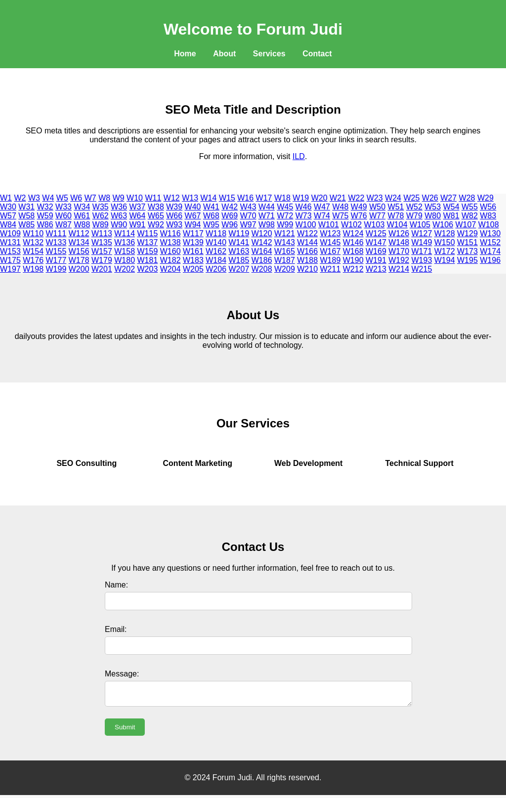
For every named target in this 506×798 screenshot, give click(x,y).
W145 (330, 242)
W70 (248, 215)
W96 (229, 224)
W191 (376, 260)
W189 (330, 260)
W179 (101, 260)
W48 (340, 207)
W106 (442, 224)
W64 (137, 215)
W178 (79, 260)
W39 (174, 207)
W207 (239, 269)
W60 (63, 215)
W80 (432, 215)
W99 (285, 224)
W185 (239, 260)
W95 (211, 224)
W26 (430, 198)
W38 (156, 207)
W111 (56, 233)
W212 (353, 269)
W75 (340, 215)
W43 (248, 207)
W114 (124, 233)
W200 (79, 269)
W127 (422, 233)
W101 (328, 224)
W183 (193, 260)
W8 (104, 198)
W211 (330, 269)
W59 (45, 215)
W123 (330, 233)
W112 (79, 233)
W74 (322, 215)
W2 (20, 198)
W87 (63, 224)
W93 (174, 224)
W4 (48, 198)
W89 (100, 224)
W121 (284, 233)
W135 (101, 242)
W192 (398, 260)
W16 (245, 198)
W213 (376, 269)
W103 (374, 224)
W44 (266, 207)
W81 (451, 215)
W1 (6, 198)
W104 (397, 224)
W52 (414, 207)
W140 (216, 242)
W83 (488, 215)
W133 (56, 242)
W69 (229, 215)
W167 (330, 251)
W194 (444, 260)
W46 (303, 207)
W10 (134, 198)
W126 (398, 233)
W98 (266, 224)
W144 (307, 242)
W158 (124, 251)
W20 (319, 198)
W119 (239, 233)
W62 (100, 215)
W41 (211, 207)
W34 (82, 207)
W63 (119, 215)
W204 (170, 269)
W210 (307, 269)
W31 (26, 207)
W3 (34, 198)
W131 (10, 242)
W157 (101, 251)
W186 (262, 260)
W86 (45, 224)
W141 (239, 242)
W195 (467, 260)
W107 (466, 224)
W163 (239, 251)
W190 (353, 260)
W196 (490, 260)
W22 (356, 198)
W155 (56, 251)
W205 (193, 269)
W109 (10, 233)
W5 (62, 198)
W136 (124, 242)
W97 (248, 224)
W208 (262, 269)
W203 (147, 269)
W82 (470, 215)
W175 (10, 260)
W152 (490, 242)
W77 (377, 215)
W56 (488, 207)
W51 (396, 207)
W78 (396, 215)
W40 (193, 207)
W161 (193, 251)
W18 (282, 198)
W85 (26, 224)
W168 (353, 251)
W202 (124, 269)
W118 (216, 233)
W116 (170, 233)
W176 (33, 260)
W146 (353, 242)
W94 (193, 224)
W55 (470, 207)
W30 (8, 207)
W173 (467, 251)
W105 (420, 224)
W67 (193, 215)
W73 (303, 215)
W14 (209, 198)
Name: (116, 585)
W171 (422, 251)
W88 (82, 224)
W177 (56, 260)
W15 (227, 198)
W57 (8, 215)
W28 (467, 198)
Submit (125, 730)
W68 (211, 215)
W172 (444, 251)
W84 (8, 224)
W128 (444, 233)
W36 (119, 207)
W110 (33, 233)
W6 (76, 198)
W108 (488, 224)
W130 (490, 233)
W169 (376, 251)
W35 (100, 207)
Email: (115, 629)
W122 (307, 233)
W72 (285, 215)
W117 (193, 233)
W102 (351, 224)
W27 (448, 198)
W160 (170, 251)
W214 (398, 269)
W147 (376, 242)
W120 (262, 233)
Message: (122, 674)
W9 (119, 198)
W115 (147, 233)
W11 (153, 198)
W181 (147, 260)
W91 (137, 224)
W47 (322, 207)
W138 (170, 242)
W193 (422, 260)
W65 (156, 215)
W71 (266, 215)
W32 (45, 207)
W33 (63, 207)
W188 (307, 260)
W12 (172, 198)
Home (185, 53)
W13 (190, 198)
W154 (33, 251)
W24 (393, 198)
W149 (422, 242)
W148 (398, 242)
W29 (485, 198)
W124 (353, 233)
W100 (305, 224)
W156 (79, 251)
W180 (124, 260)
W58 (26, 215)
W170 (398, 251)
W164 (262, 251)
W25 (411, 198)
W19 (301, 198)
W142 (262, 242)
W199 (56, 269)
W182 (170, 260)
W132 (33, 242)
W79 (414, 215)
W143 (284, 242)
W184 (216, 260)
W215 (422, 269)
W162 (216, 251)
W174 (490, 251)
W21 (338, 198)
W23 (375, 198)
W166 (307, 251)
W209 (284, 269)
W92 (156, 224)
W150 (444, 242)
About (224, 53)
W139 (193, 242)
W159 (147, 251)
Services (269, 53)
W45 (285, 207)
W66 (174, 215)
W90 (119, 224)
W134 (79, 242)
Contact (317, 53)
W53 (432, 207)
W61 (82, 215)
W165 (284, 251)
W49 (359, 207)
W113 (101, 233)
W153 (10, 251)
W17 (264, 198)
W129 (467, 233)
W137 (147, 242)
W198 (33, 269)
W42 (229, 207)
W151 (467, 242)
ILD (299, 156)
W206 (216, 269)
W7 (90, 198)
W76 (359, 215)
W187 (284, 260)
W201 (101, 269)
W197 (10, 269)
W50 (377, 207)
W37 (137, 207)
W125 (376, 233)
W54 (451, 207)
